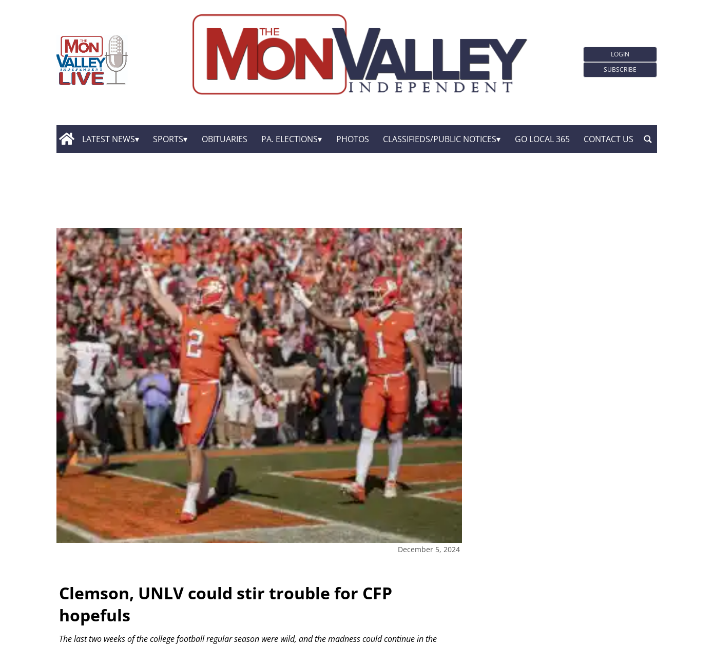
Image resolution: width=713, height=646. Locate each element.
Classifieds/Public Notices (439, 139)
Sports (168, 139)
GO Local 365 (542, 139)
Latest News (108, 139)
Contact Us (608, 139)
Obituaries (224, 139)
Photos (352, 139)
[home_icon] (67, 139)
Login (620, 54)
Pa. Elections (289, 139)
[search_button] (648, 139)
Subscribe (620, 69)
